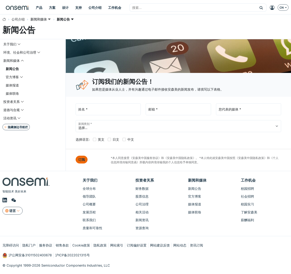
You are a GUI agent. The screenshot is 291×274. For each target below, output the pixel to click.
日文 (116, 139)
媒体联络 (12, 93)
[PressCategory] (178, 126)
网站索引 (116, 245)
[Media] (248, 109)
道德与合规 (11, 110)
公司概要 (89, 204)
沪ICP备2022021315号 (72, 255)
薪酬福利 (247, 220)
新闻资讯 (142, 220)
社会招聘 (247, 196)
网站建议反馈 (160, 245)
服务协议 (45, 245)
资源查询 (142, 228)
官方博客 (12, 77)
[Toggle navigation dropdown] (19, 44)
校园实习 (247, 204)
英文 (101, 139)
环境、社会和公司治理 (19, 52)
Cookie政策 (81, 245)
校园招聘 (247, 189)
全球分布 (89, 189)
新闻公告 (12, 69)
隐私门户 (29, 245)
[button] (261, 7)
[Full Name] (108, 109)
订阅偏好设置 (137, 245)
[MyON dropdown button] (273, 7)
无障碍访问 (10, 245)
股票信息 (142, 196)
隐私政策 (100, 245)
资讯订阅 (196, 245)
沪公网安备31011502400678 (27, 255)
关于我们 (9, 44)
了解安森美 (249, 212)
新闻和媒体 (11, 61)
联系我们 (89, 220)
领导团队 (89, 196)
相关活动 (142, 212)
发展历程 (89, 212)
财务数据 (142, 189)
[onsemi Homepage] (17, 7)
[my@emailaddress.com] (178, 109)
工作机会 (248, 180)
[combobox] (193, 8)
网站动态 (179, 245)
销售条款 (62, 245)
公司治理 (142, 204)
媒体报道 (12, 85)
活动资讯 (9, 118)
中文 (130, 139)
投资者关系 (11, 102)
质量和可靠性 (92, 228)
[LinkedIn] (5, 200)
